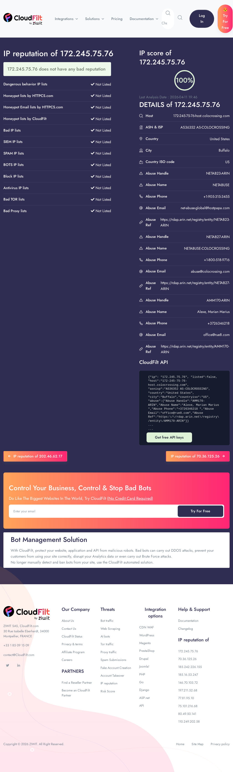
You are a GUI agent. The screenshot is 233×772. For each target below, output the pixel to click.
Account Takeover (112, 675)
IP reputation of (193, 640)
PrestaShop (146, 650)
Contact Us (69, 628)
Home (180, 744)
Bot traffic (107, 620)
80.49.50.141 (187, 713)
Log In (202, 18)
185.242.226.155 (190, 667)
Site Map (197, 744)
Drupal (143, 658)
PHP (142, 674)
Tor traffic (107, 644)
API (141, 705)
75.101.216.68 (188, 706)
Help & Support (194, 609)
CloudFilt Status (72, 636)
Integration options (155, 612)
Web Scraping (110, 628)
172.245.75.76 (188, 651)
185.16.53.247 (188, 674)
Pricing (116, 18)
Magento (145, 643)
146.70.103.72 (188, 682)
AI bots (105, 636)
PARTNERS (73, 671)
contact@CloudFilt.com (18, 655)
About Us (68, 620)
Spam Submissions (113, 660)
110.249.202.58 (189, 721)
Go (141, 682)
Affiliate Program (73, 652)
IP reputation (109, 683)
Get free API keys (169, 437)
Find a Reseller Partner (77, 682)
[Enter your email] (94, 511)
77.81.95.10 (186, 698)
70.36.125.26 (187, 659)
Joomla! (144, 666)
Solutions (93, 18)
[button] (180, 17)
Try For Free (200, 511)
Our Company (76, 609)
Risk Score (108, 691)
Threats (108, 609)
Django (144, 690)
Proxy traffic (109, 652)
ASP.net (144, 698)
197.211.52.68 (187, 690)
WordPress (146, 635)
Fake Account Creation (116, 667)
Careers (67, 660)
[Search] (168, 23)
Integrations (65, 18)
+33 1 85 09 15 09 (16, 645)
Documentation (142, 18)
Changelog (185, 628)
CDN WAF (146, 627)
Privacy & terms (72, 644)
